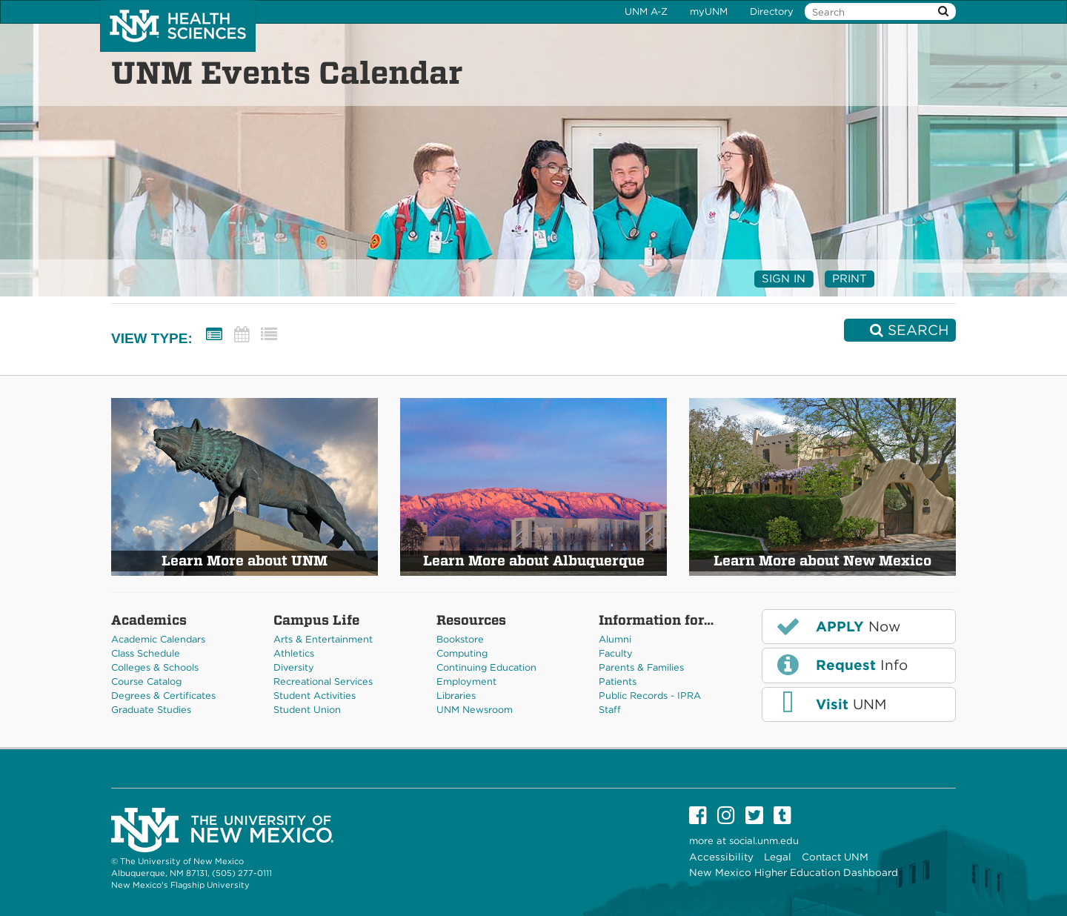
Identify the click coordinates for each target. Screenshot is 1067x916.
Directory (772, 11)
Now (837, 626)
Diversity (293, 667)
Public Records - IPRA (650, 695)
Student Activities (314, 695)
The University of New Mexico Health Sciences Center (178, 26)
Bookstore (460, 639)
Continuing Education (486, 667)
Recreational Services (323, 681)
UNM (830, 703)
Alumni (615, 639)
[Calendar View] (241, 334)
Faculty (616, 653)
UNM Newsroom (474, 709)
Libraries (456, 695)
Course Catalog (146, 681)
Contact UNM (835, 857)
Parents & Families (641, 667)
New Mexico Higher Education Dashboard (793, 872)
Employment (466, 681)
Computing (462, 653)
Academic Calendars (158, 639)
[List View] (269, 334)
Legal (777, 857)
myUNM (709, 11)
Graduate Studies (151, 709)
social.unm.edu (764, 840)
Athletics (293, 653)
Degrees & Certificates (163, 695)
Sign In (783, 278)
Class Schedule (145, 653)
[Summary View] (214, 334)
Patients (617, 681)
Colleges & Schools (155, 667)
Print (849, 278)
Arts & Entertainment (323, 639)
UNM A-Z (646, 11)
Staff (610, 709)
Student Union (307, 709)
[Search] (900, 330)
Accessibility (721, 857)
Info (841, 664)
